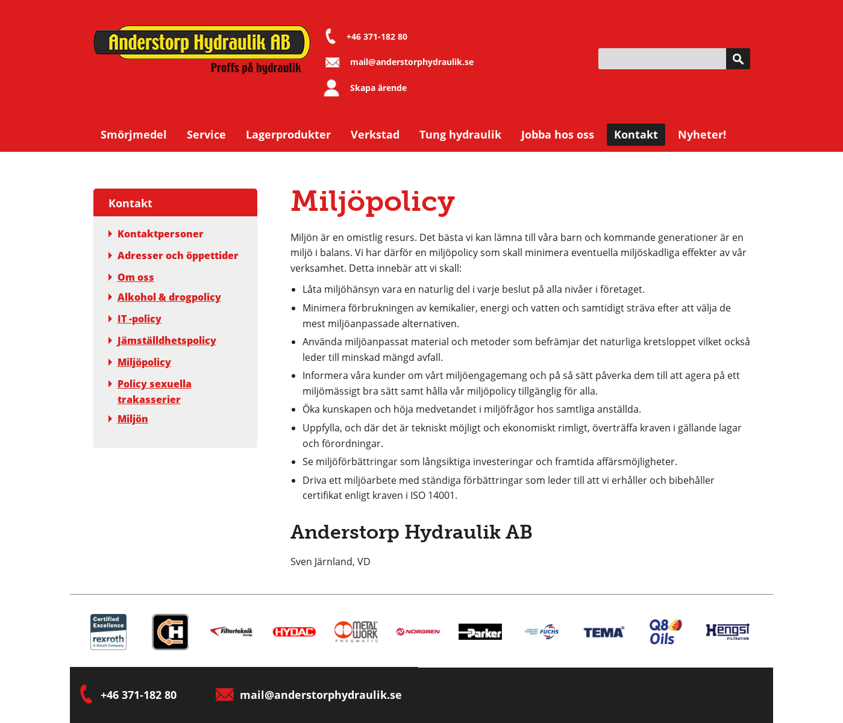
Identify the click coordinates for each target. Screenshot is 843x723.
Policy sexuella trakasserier (150, 391)
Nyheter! (702, 134)
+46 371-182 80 (376, 36)
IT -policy (134, 318)
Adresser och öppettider (173, 255)
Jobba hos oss (557, 134)
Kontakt (636, 134)
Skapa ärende (378, 87)
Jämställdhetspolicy (162, 340)
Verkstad (375, 134)
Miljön (128, 418)
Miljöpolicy (139, 362)
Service (206, 134)
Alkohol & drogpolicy (164, 297)
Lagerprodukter (288, 134)
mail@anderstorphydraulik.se (412, 61)
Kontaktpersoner (156, 233)
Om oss (131, 277)
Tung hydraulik (460, 134)
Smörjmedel (134, 134)
